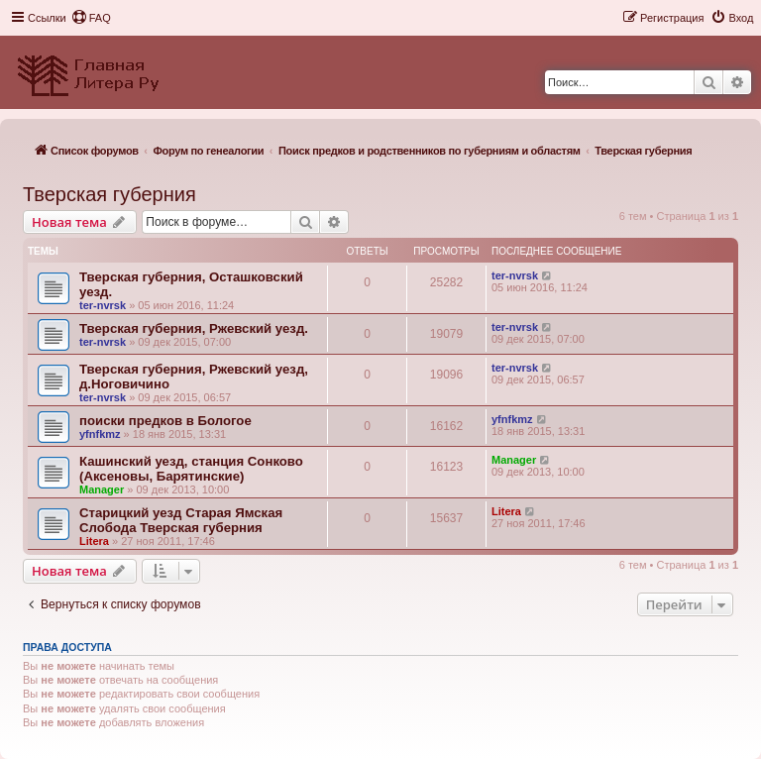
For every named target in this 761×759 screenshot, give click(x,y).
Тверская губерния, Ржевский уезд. (193, 328)
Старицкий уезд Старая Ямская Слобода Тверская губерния (180, 520)
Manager (101, 489)
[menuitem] (91, 18)
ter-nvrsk (102, 305)
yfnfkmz (100, 434)
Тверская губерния (109, 194)
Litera (94, 541)
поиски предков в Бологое (165, 420)
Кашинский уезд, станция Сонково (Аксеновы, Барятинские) (191, 469)
